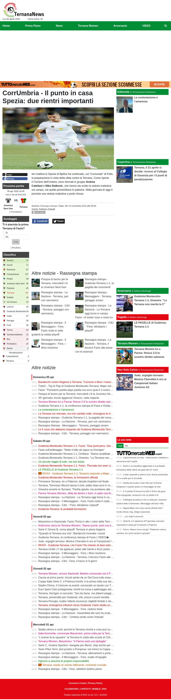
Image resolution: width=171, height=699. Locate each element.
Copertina (123, 162)
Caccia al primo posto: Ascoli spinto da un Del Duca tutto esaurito (76, 577)
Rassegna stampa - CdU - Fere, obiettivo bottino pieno (70, 669)
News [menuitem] (59, 25)
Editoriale (123, 91)
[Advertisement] (85, 55)
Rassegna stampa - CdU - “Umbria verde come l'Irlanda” (71, 617)
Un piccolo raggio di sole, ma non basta (61, 461)
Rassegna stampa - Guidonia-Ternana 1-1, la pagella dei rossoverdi (99, 283)
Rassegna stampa (48, 206)
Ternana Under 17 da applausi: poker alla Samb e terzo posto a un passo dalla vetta (87, 549)
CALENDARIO (71, 689)
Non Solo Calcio (127, 369)
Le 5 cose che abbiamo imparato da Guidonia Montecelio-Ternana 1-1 (79, 429)
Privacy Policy (95, 683)
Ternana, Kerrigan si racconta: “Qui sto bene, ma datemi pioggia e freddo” (81, 593)
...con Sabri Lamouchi (133, 516)
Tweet (59, 221)
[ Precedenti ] (16, 212)
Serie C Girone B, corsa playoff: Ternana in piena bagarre (71, 529)
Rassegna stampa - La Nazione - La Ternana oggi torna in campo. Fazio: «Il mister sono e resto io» (96, 497)
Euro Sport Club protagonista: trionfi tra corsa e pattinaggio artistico (77, 589)
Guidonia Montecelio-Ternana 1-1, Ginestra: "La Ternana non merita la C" (81, 457)
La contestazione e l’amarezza (56, 409)
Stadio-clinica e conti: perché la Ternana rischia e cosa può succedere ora (81, 629)
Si (7, 232)
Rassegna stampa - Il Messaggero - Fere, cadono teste (70, 609)
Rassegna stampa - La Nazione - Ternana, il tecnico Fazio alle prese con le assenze (87, 557)
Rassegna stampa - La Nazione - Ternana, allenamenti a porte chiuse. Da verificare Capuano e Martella (98, 653)
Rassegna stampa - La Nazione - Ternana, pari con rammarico (54, 296)
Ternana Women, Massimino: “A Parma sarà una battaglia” (72, 641)
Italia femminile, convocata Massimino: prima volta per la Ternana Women (81, 633)
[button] (16, 241)
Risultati (16, 247)
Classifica (9, 254)
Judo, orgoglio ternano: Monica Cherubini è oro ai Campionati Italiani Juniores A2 (85, 541)
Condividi (40, 221)
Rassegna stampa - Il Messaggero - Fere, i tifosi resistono (53, 343)
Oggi (120, 446)
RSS (104, 689)
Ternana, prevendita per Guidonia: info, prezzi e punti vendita (73, 597)
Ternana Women (127, 343)
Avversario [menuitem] (120, 25)
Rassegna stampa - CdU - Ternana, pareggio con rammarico (55, 309)
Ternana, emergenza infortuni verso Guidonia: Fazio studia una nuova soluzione (84, 605)
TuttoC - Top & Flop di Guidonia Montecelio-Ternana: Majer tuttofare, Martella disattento (89, 386)
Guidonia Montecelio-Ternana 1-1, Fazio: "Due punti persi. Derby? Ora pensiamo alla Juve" (91, 446)
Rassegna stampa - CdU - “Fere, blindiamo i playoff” (99, 326)
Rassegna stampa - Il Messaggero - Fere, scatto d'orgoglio (72, 657)
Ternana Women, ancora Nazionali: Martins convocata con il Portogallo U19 (82, 573)
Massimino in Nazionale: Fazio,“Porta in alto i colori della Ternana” (76, 521)
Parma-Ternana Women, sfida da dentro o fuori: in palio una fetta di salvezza (83, 493)
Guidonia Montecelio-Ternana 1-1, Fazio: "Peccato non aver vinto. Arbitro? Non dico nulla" (90, 465)
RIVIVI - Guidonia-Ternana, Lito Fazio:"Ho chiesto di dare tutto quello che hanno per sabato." (92, 545)
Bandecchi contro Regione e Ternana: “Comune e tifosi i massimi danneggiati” (83, 382)
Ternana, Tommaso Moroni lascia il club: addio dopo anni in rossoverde (79, 485)
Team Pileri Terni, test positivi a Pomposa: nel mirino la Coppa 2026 (77, 649)
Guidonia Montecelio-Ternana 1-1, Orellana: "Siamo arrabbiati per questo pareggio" (86, 453)
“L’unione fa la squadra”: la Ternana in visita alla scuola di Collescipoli (78, 637)
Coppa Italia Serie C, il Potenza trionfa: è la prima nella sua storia (76, 581)
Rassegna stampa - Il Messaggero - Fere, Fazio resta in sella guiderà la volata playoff (88, 501)
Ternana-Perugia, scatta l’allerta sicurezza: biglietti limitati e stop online (79, 601)
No (7, 237)
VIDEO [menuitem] (146, 25)
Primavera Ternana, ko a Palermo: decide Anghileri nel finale (73, 481)
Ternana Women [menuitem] (88, 25)
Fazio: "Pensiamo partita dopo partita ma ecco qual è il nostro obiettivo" (80, 390)
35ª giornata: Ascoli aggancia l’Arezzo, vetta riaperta (68, 397)
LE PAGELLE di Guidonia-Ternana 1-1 (60, 469)
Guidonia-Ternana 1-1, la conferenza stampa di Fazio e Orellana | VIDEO (80, 405)
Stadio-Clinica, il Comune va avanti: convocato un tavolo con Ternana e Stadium (85, 585)
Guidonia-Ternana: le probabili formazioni (62, 509)
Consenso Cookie (77, 683)
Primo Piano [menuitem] (32, 25)
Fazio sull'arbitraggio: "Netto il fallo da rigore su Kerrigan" (71, 449)
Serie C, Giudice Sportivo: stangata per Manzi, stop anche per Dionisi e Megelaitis (86, 645)
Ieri (126, 446)
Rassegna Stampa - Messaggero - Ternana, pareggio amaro (98, 296)
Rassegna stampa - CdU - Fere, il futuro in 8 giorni (67, 561)
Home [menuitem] (6, 25)
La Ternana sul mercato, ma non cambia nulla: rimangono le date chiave (80, 413)
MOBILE (96, 689)
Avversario (124, 290)
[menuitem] (165, 26)
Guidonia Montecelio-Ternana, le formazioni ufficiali (68, 477)
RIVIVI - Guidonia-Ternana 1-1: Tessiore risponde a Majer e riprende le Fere (84, 473)
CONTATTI (85, 689)
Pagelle (122, 317)
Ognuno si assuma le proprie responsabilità (63, 661)
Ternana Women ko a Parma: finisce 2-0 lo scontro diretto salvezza (77, 401)
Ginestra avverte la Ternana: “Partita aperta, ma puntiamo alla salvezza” (80, 489)
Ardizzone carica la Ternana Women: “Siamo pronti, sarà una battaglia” (79, 525)
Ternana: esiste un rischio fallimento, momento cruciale (72, 665)
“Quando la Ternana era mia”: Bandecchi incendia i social (71, 533)
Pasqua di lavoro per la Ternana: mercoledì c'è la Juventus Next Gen (54, 283)
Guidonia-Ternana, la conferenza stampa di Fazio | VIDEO (72, 537)
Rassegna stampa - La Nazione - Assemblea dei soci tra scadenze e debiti (81, 613)
